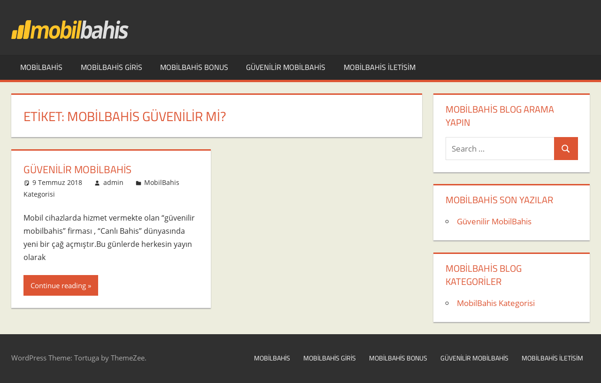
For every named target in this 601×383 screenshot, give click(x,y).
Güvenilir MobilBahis (285, 67)
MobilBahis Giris (111, 67)
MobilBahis (41, 67)
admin (113, 182)
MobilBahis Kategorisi (496, 303)
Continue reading (58, 285)
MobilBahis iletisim (380, 67)
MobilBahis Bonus (194, 67)
